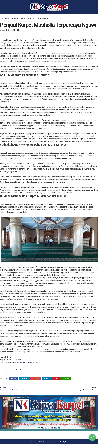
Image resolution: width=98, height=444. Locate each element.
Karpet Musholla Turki (12, 18)
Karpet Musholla (9, 370)
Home (2, 18)
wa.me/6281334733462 (29, 362)
